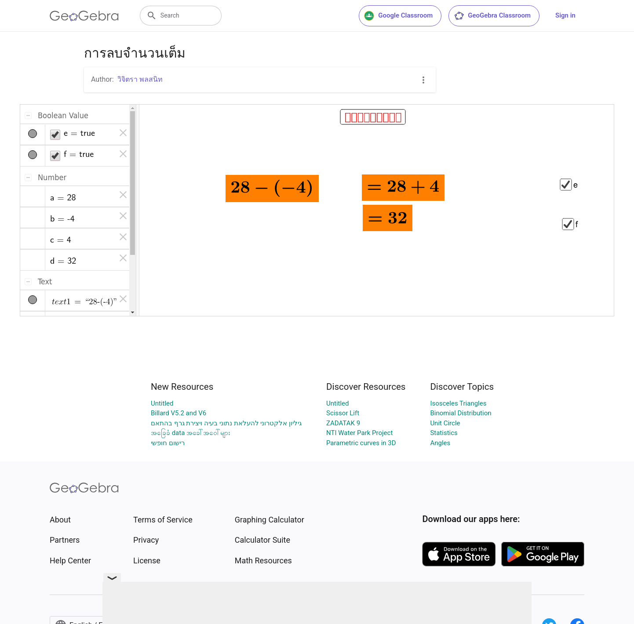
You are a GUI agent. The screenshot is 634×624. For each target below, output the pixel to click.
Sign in (565, 15)
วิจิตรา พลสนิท (140, 79)
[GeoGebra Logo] (84, 16)
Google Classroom (398, 16)
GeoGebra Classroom (492, 16)
